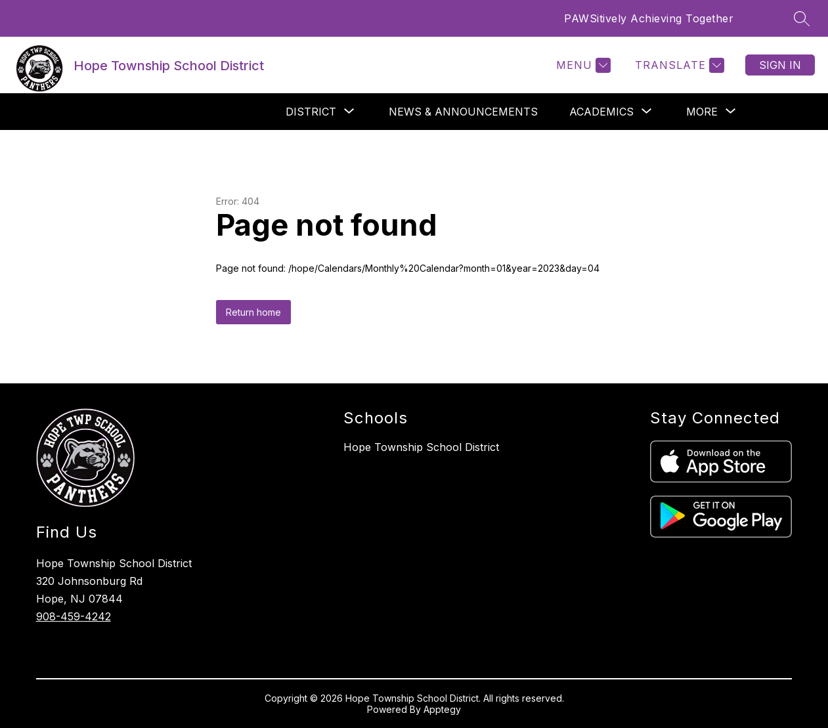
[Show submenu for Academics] (601, 111)
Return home (253, 312)
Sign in (780, 65)
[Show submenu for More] (702, 111)
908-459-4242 (73, 616)
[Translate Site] (678, 65)
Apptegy (442, 709)
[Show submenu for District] (311, 111)
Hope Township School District (421, 447)
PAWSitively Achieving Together (648, 18)
